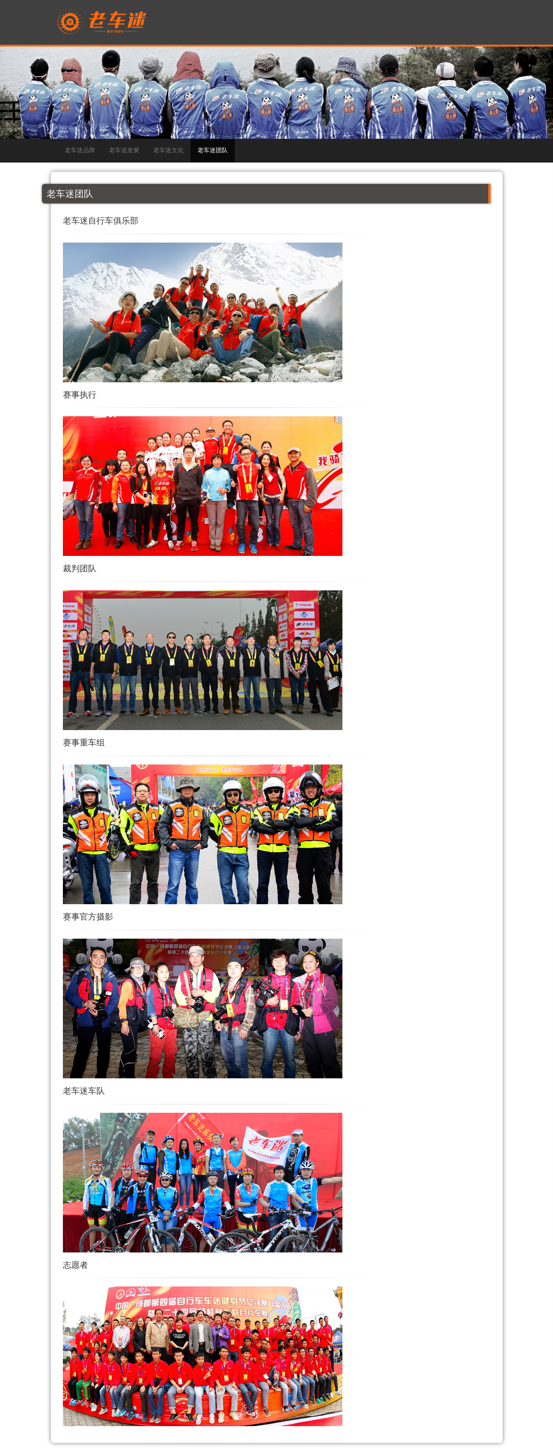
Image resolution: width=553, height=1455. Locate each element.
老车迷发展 (124, 150)
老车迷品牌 (80, 150)
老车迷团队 (213, 150)
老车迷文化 (168, 150)
